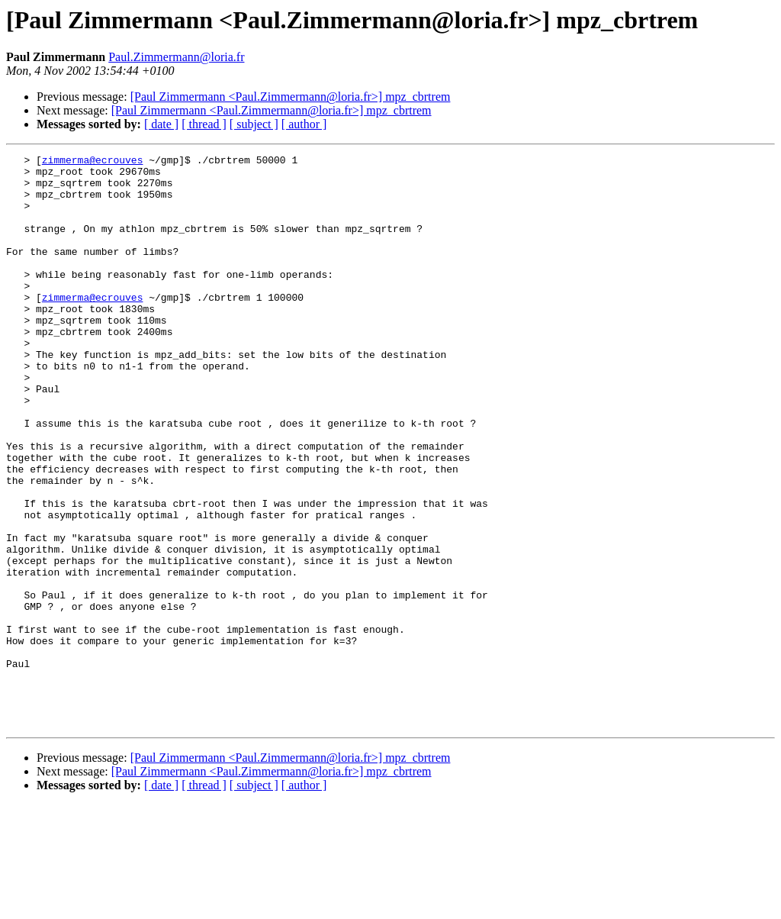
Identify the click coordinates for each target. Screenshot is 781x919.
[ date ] (161, 124)
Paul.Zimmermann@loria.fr (176, 56)
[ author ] (304, 124)
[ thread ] (204, 124)
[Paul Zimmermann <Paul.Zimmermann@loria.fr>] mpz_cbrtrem (290, 96)
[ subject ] (254, 124)
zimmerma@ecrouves (92, 162)
